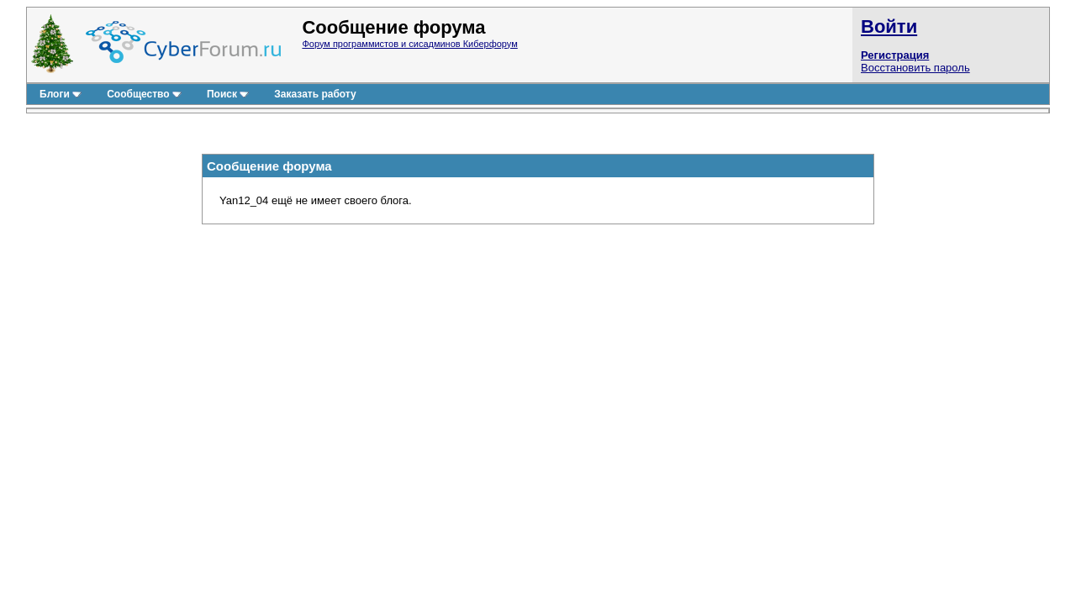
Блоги (61, 94)
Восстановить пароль (915, 67)
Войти (889, 26)
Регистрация (895, 55)
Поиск (228, 94)
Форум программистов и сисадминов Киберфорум (409, 44)
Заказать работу (315, 94)
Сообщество (144, 94)
